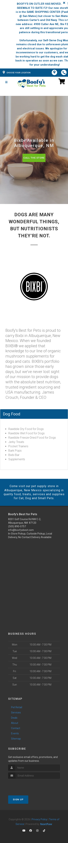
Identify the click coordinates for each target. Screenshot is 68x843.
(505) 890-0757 (17, 526)
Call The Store (34, 157)
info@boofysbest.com (21, 530)
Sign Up (18, 799)
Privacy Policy (39, 819)
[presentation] (27, 785)
